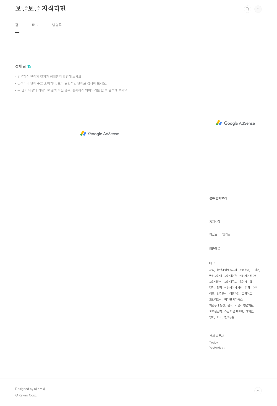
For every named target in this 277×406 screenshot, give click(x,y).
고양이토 (247, 293)
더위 (255, 287)
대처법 (249, 311)
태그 (35, 25)
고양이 (255, 270)
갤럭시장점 (215, 287)
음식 (230, 305)
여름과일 (234, 293)
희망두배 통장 (217, 305)
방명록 (57, 25)
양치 (211, 317)
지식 (219, 317)
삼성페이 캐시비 (233, 287)
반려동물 (229, 317)
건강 (247, 287)
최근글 (213, 234)
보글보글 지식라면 (40, 9)
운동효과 (244, 270)
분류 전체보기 (218, 198)
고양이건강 (230, 276)
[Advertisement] (99, 88)
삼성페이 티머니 (248, 276)
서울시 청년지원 (244, 305)
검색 (247, 9)
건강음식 (222, 293)
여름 (211, 293)
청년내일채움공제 (227, 270)
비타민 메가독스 (233, 299)
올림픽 (243, 281)
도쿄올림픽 (215, 311)
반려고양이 (215, 276)
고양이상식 (215, 299)
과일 (211, 270)
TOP (258, 390)
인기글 (226, 234)
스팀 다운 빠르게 (233, 311)
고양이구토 (230, 281)
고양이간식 (215, 281)
